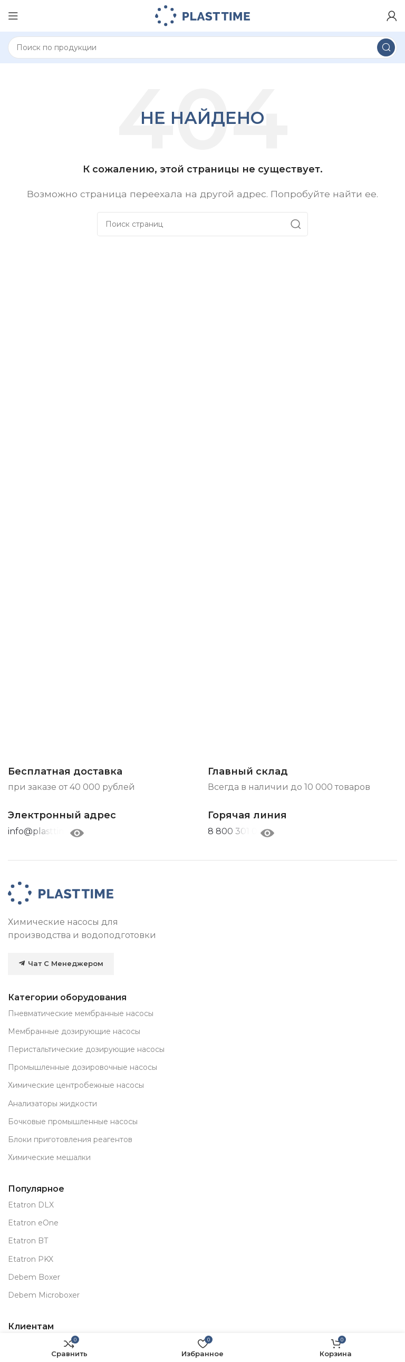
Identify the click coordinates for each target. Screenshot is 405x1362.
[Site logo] (202, 15)
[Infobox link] (247, 815)
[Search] (202, 47)
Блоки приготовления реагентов (70, 1139)
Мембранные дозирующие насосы (74, 1031)
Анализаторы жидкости (52, 1103)
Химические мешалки (49, 1157)
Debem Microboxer (44, 1295)
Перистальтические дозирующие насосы (86, 1049)
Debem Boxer (34, 1277)
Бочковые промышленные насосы (73, 1121)
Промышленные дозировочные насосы (82, 1067)
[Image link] (60, 892)
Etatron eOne (33, 1223)
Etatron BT (28, 1240)
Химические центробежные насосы (76, 1085)
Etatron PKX (30, 1259)
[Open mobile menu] (13, 15)
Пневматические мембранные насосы (80, 1013)
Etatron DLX (31, 1205)
